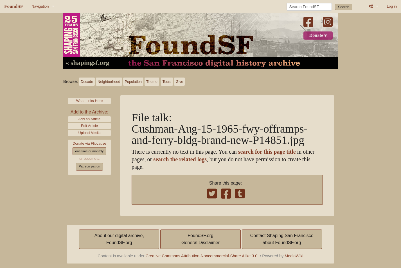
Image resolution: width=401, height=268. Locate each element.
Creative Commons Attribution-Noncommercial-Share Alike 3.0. (202, 256)
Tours (167, 82)
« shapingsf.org (87, 63)
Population (133, 82)
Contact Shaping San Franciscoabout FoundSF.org (282, 239)
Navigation (40, 6)
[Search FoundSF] (309, 7)
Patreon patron (89, 166)
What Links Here (89, 101)
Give (179, 82)
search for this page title (267, 152)
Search (344, 7)
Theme (151, 82)
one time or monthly (89, 151)
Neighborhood (109, 82)
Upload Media (89, 133)
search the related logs (180, 159)
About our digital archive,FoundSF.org (119, 239)
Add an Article (89, 119)
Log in (392, 6)
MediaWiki (294, 256)
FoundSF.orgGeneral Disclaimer (200, 239)
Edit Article (89, 126)
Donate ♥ (318, 35)
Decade (87, 82)
